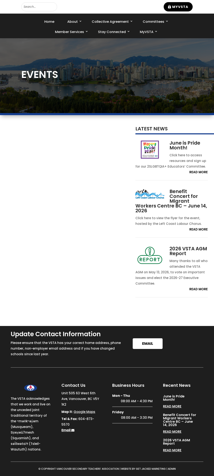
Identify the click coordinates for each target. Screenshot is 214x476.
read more (198, 172)
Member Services (69, 31)
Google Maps (84, 412)
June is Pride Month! (184, 145)
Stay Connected (112, 31)
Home (49, 21)
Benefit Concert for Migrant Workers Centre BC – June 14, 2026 (171, 201)
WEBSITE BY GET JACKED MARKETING (143, 469)
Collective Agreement (110, 21)
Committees (153, 21)
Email (147, 343)
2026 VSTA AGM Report (188, 251)
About (72, 21)
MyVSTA (180, 6)
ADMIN (172, 469)
